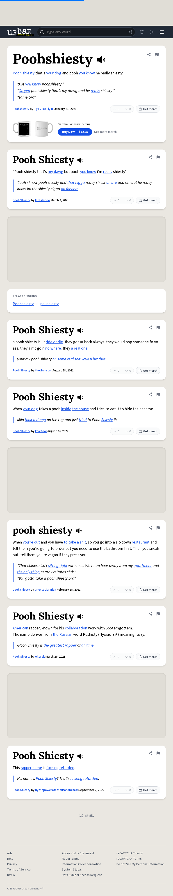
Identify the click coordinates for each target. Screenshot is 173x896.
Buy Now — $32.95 (75, 132)
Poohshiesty (21, 109)
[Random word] (129, 32)
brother (99, 359)
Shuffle (86, 815)
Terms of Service (19, 869)
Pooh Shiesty (21, 200)
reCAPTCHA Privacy (129, 853)
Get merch (148, 109)
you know (87, 73)
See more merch (105, 132)
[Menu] (162, 32)
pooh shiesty (21, 589)
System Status (72, 869)
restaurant (141, 542)
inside (66, 409)
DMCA (11, 875)
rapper (70, 645)
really (95, 91)
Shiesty (107, 420)
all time (87, 645)
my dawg (55, 172)
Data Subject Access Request (82, 875)
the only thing (28, 572)
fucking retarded (60, 768)
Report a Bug (71, 859)
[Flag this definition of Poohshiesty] (156, 54)
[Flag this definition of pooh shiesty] (158, 527)
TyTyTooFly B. (44, 109)
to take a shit (75, 542)
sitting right (57, 566)
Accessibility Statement (78, 853)
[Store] (142, 32)
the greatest (53, 645)
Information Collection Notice (81, 864)
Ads (9, 853)
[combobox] (86, 32)
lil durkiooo (42, 200)
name (37, 768)
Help (10, 859)
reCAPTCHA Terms (129, 859)
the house (80, 409)
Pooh (40, 778)
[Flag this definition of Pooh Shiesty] (158, 157)
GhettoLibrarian (45, 589)
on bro (111, 182)
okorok (40, 656)
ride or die (54, 342)
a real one (79, 348)
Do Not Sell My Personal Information (140, 864)
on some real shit (66, 359)
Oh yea (24, 91)
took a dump (35, 420)
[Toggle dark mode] (152, 32)
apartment (143, 566)
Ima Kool (41, 431)
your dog (53, 73)
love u (87, 359)
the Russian (62, 634)
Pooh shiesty (23, 73)
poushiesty (49, 304)
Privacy (12, 864)
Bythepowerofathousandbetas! (56, 790)
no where (53, 348)
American (20, 628)
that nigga (76, 182)
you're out (31, 542)
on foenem (69, 189)
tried (83, 420)
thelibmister (43, 370)
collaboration (76, 628)
